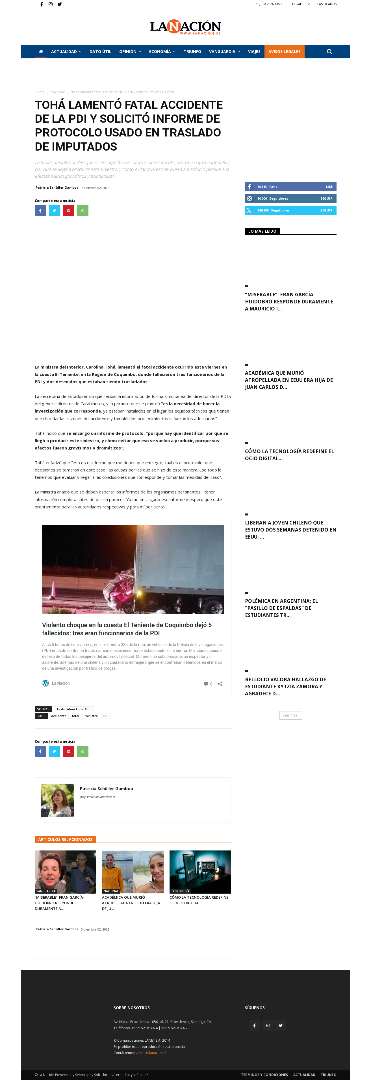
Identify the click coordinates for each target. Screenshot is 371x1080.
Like (329, 186)
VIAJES (254, 51)
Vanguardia (224, 51)
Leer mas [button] (290, 715)
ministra (91, 716)
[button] (330, 52)
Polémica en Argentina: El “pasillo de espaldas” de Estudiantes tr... (281, 608)
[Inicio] (41, 51)
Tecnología (180, 891)
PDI (106, 716)
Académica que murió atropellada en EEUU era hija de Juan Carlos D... (289, 380)
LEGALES (301, 4)
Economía (162, 51)
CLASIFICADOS (326, 4)
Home (40, 92)
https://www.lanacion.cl (97, 797)
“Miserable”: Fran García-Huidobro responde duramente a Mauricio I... (289, 301)
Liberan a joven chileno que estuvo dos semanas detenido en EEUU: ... (291, 529)
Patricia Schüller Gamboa (57, 187)
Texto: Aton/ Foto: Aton (74, 709)
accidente (58, 716)
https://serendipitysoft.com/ (125, 1074)
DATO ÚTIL (100, 51)
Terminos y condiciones (264, 1074)
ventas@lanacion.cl (151, 1052)
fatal (75, 716)
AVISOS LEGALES (284, 51)
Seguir (326, 198)
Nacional (58, 92)
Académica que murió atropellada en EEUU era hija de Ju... (131, 903)
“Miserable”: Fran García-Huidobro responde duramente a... (59, 903)
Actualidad (66, 51)
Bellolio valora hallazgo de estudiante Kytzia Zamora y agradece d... (285, 686)
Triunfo (192, 51)
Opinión (130, 51)
